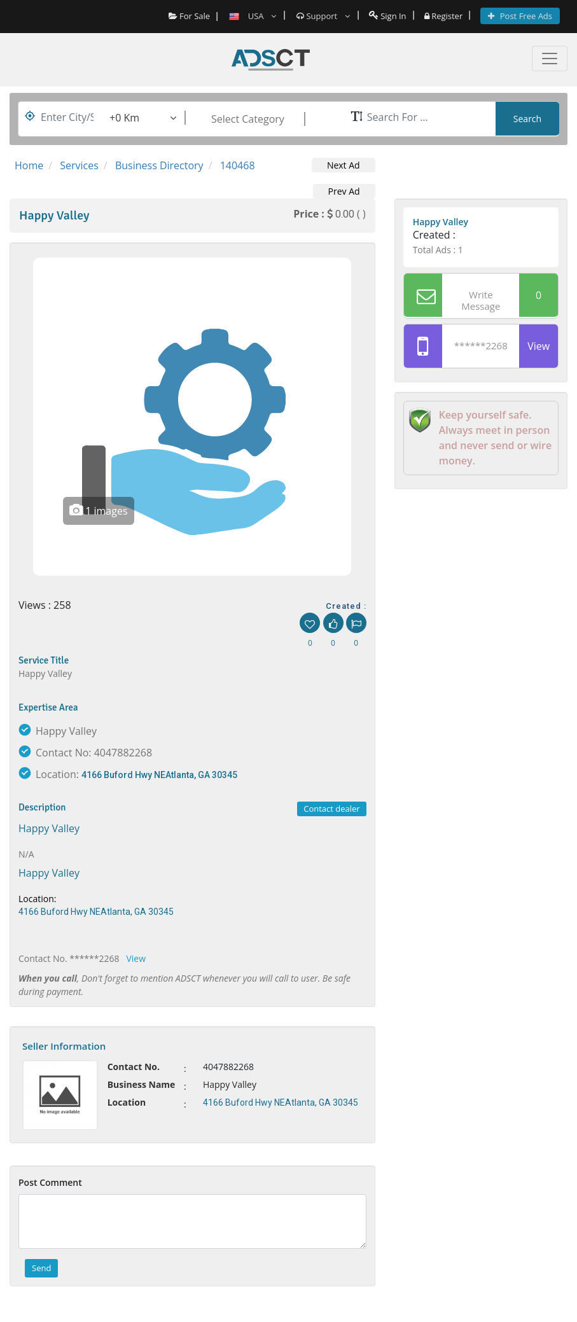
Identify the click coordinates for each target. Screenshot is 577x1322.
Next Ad (343, 165)
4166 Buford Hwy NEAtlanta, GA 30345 (159, 775)
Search (527, 119)
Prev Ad (344, 191)
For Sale (190, 16)
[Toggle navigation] (549, 58)
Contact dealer (331, 808)
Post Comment (50, 1182)
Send (41, 1268)
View (136, 958)
